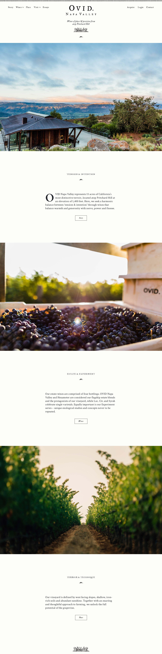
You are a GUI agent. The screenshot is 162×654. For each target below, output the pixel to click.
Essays (46, 7)
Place (28, 7)
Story (10, 7)
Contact (150, 7)
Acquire (131, 7)
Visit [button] (36, 7)
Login (141, 7)
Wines (80, 421)
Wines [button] (19, 7)
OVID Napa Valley (81, 10)
